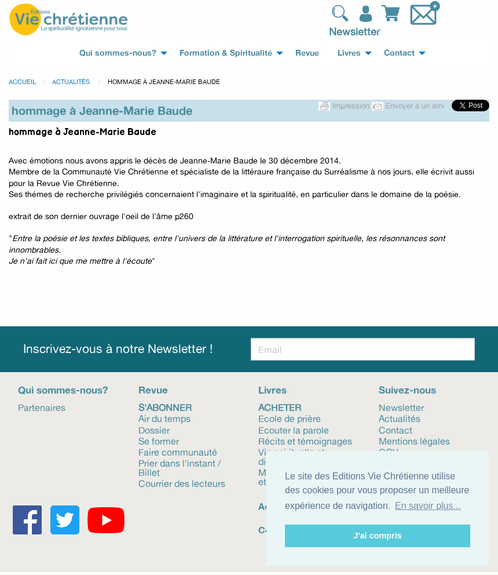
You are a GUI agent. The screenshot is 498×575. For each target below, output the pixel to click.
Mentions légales (414, 440)
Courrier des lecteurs (181, 483)
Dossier (154, 429)
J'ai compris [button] (377, 535)
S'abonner (165, 407)
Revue (153, 390)
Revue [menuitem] (307, 53)
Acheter (279, 407)
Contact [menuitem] (399, 53)
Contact (395, 429)
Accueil (22, 82)
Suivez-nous (407, 390)
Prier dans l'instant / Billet (179, 467)
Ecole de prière (289, 418)
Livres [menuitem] (349, 53)
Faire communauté (177, 451)
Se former (158, 440)
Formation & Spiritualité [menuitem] (226, 53)
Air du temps (164, 418)
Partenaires (41, 407)
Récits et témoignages (305, 440)
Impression (345, 105)
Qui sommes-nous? (63, 390)
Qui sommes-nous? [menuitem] (117, 53)
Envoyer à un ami (409, 105)
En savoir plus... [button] (428, 506)
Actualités (71, 82)
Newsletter (354, 31)
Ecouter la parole (293, 429)
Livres (272, 390)
